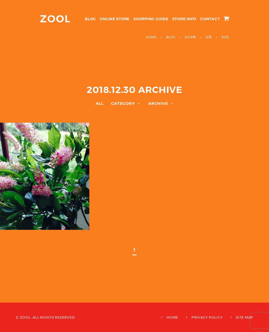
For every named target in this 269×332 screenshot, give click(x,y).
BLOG (90, 19)
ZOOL (55, 19)
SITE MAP (244, 317)
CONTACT (210, 19)
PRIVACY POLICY (207, 317)
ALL (99, 103)
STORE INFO (184, 19)
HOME (172, 317)
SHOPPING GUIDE (150, 19)
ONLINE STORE (115, 19)
